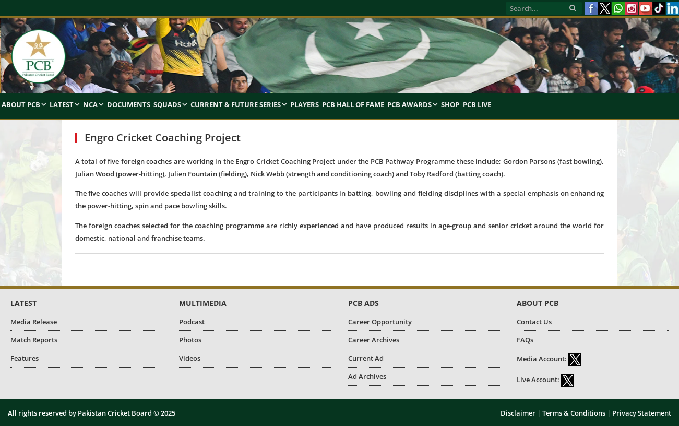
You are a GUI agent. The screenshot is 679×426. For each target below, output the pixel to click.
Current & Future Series (235, 104)
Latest (62, 104)
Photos (190, 340)
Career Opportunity (380, 321)
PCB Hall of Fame (353, 104)
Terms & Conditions (573, 413)
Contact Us (534, 321)
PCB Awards (409, 104)
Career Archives (373, 340)
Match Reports (33, 340)
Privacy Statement (641, 413)
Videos (189, 358)
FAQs (525, 340)
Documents (128, 104)
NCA (90, 104)
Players (304, 104)
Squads (167, 104)
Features (24, 358)
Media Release (33, 321)
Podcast (192, 321)
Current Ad (366, 358)
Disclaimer (518, 413)
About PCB (21, 104)
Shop (450, 104)
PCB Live (477, 104)
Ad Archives (367, 376)
